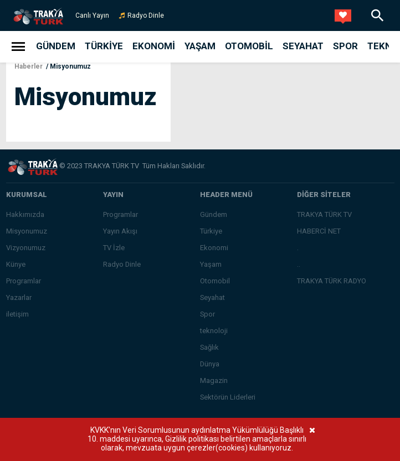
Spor (345, 45)
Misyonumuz (70, 66)
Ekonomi (153, 45)
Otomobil (249, 45)
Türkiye (104, 45)
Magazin (214, 380)
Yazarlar (19, 297)
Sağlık (209, 347)
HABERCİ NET (319, 231)
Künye (15, 264)
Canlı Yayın (92, 15)
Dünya (209, 364)
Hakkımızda (25, 214)
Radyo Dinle (145, 15)
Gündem (55, 45)
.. (298, 264)
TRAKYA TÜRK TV (324, 214)
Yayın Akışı (120, 231)
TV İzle (114, 248)
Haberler (28, 66)
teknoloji (214, 331)
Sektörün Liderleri (227, 397)
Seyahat (303, 45)
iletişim (17, 314)
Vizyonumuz (25, 248)
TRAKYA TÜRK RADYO (331, 281)
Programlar (23, 281)
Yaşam (200, 45)
